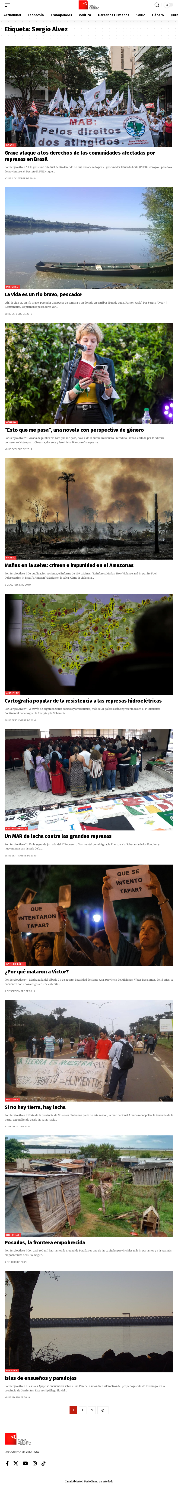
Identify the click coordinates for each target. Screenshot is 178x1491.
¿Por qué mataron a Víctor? (37, 972)
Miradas (11, 1370)
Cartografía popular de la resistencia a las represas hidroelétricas (83, 701)
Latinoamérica (16, 828)
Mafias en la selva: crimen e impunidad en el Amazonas (69, 565)
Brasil (10, 145)
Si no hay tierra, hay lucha (35, 1107)
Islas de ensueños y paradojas (41, 1378)
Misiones (12, 286)
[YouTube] (25, 1464)
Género (11, 422)
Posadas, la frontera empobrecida (45, 1242)
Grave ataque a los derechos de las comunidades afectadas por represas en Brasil (80, 156)
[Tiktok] (43, 1464)
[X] (15, 1464)
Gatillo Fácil (15, 964)
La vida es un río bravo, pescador (43, 294)
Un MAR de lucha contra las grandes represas (58, 836)
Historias (12, 1234)
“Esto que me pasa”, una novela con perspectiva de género (74, 430)
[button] (9, 5)
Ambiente (12, 693)
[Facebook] (7, 1464)
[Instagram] (35, 1464)
